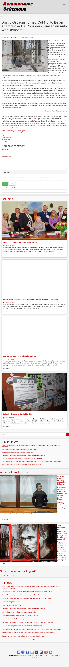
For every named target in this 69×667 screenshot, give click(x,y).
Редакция (13, 37)
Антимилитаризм (7, 132)
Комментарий (7, 156)
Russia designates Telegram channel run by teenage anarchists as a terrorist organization (28, 632)
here (9, 119)
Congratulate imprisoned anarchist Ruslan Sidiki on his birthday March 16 (23, 455)
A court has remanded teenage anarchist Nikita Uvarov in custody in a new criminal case (28, 598)
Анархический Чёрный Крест (16, 130)
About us (34, 657)
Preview (12, 184)
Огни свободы (6, 139)
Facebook (49, 125)
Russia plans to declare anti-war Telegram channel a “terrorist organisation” (30, 299)
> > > (34, 639)
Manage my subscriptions (8, 575)
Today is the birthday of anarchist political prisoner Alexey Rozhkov (21, 464)
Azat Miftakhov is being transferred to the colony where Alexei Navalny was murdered (62, 532)
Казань (4, 136)
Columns (7, 198)
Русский (4, 141)
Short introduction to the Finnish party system (20, 242)
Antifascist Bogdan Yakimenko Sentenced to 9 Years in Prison (20, 615)
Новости (4, 130)
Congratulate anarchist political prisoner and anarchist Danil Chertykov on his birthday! (27, 622)
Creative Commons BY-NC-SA (47, 655)
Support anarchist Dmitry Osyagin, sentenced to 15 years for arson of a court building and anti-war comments (31, 445)
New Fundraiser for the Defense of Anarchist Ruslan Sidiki (19, 449)
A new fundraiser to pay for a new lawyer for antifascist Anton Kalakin (22, 458)
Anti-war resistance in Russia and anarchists (19, 356)
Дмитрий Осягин (7, 137)
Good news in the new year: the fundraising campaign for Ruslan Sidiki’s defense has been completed (32, 461)
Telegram (39, 125)
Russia (4, 134)
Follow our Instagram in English (11, 602)
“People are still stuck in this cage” (12, 605)
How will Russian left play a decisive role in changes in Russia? (20, 595)
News (3, 17)
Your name (5, 149)
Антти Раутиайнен (8, 245)
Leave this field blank (8, 188)
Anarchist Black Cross (14, 472)
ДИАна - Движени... (9, 417)
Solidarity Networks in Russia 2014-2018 (17, 414)
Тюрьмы (24, 132)
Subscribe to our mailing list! (18, 571)
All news (7, 582)
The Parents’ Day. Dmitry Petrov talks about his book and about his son (23, 636)
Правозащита (17, 132)
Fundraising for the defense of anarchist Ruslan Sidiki (17, 452)
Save (5, 184)
